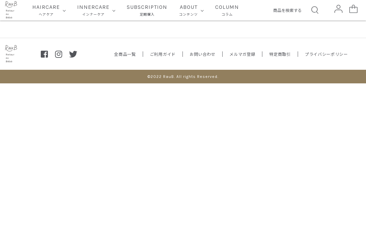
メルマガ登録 (242, 54)
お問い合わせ (202, 54)
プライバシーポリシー (326, 54)
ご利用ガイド (163, 54)
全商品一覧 (125, 54)
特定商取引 (280, 54)
